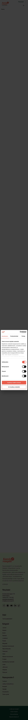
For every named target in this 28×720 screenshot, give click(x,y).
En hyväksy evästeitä (14, 387)
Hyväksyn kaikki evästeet (14, 382)
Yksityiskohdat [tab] (14, 336)
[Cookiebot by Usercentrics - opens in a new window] (20, 332)
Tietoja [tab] (23, 336)
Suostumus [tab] (5, 336)
